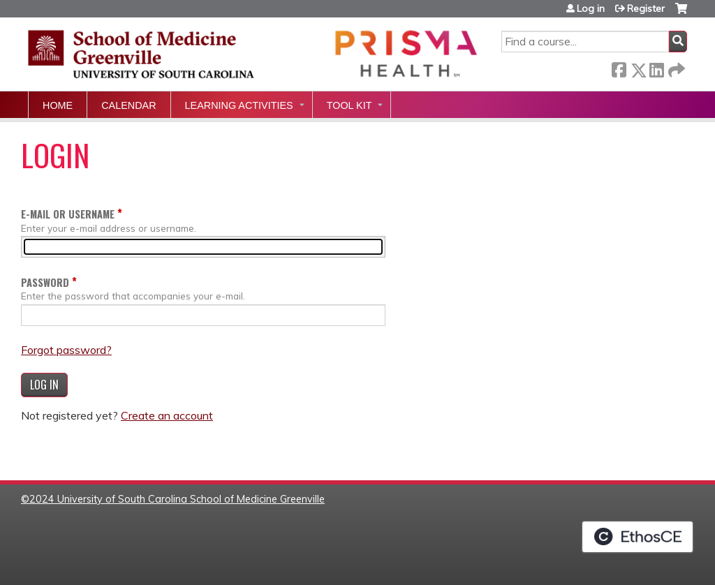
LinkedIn (656, 67)
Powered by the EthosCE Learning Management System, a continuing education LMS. (637, 537)
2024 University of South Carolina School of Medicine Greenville (177, 499)
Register (646, 8)
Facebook (619, 67)
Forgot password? (66, 350)
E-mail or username (68, 214)
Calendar (128, 105)
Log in (591, 8)
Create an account (167, 415)
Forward (675, 67)
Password (45, 282)
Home (58, 105)
